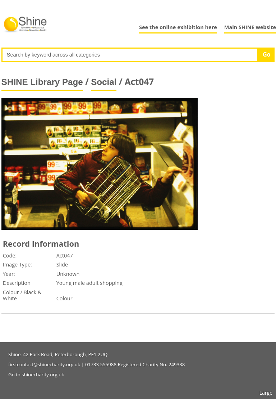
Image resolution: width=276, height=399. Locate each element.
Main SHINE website (250, 27)
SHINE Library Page (42, 82)
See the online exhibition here (178, 27)
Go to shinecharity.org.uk (36, 374)
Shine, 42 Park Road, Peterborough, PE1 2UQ (57, 354)
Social (103, 82)
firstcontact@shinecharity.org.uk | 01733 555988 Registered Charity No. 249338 (96, 364)
